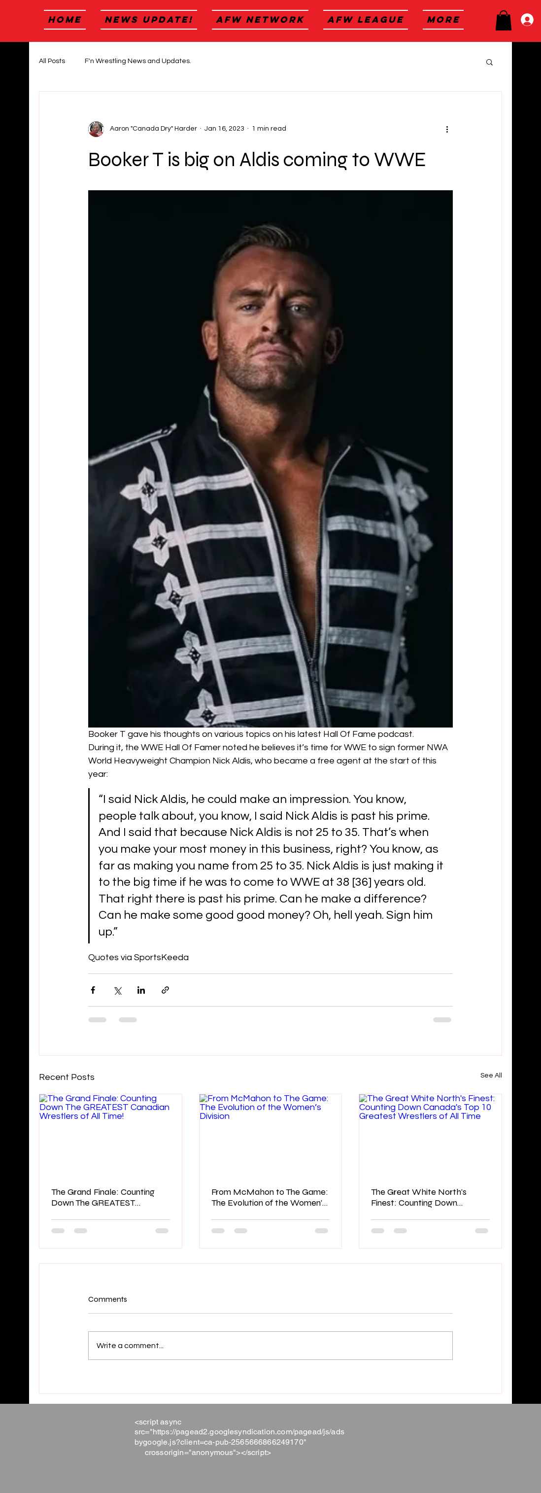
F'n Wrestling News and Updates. (138, 61)
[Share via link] (165, 990)
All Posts (52, 61)
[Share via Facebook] (93, 990)
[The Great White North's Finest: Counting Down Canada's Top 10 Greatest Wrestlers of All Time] (430, 1134)
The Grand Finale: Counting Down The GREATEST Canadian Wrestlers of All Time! (103, 1197)
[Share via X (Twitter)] (117, 990)
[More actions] (447, 129)
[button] (503, 20)
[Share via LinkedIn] (141, 990)
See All (491, 1075)
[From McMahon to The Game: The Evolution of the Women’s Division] (271, 1134)
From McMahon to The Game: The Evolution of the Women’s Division (269, 1197)
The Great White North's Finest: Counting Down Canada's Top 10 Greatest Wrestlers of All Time (420, 1197)
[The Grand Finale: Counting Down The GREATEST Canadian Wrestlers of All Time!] (110, 1134)
